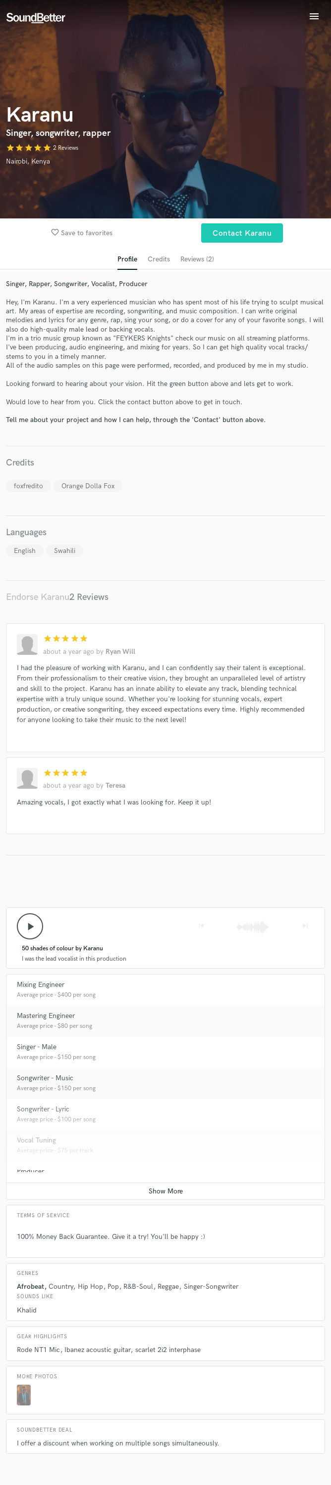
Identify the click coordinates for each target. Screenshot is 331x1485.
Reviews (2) (197, 259)
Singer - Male (36, 1047)
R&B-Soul (138, 1286)
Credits (159, 259)
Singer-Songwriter (211, 1286)
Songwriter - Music (45, 1078)
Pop (113, 1286)
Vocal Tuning (36, 1140)
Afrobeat (30, 1286)
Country (61, 1286)
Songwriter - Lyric (43, 1109)
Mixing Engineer (40, 984)
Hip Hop (90, 1286)
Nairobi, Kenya (28, 161)
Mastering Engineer (46, 1016)
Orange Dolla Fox (87, 486)
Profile (127, 259)
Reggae (168, 1286)
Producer (30, 1171)
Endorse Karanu (37, 597)
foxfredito (28, 486)
